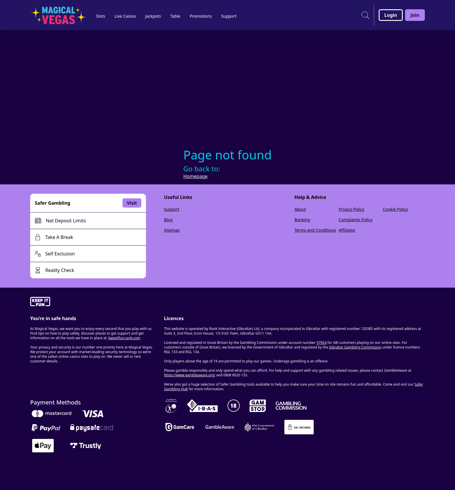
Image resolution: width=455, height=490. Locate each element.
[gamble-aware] (93, 302)
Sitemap (172, 230)
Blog (168, 219)
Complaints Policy (355, 219)
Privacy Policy (351, 209)
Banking (302, 219)
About (300, 209)
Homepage (195, 176)
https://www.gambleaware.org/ (189, 375)
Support (171, 209)
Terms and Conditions (315, 230)
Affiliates (347, 230)
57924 (321, 342)
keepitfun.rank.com (124, 337)
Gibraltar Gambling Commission (355, 347)
